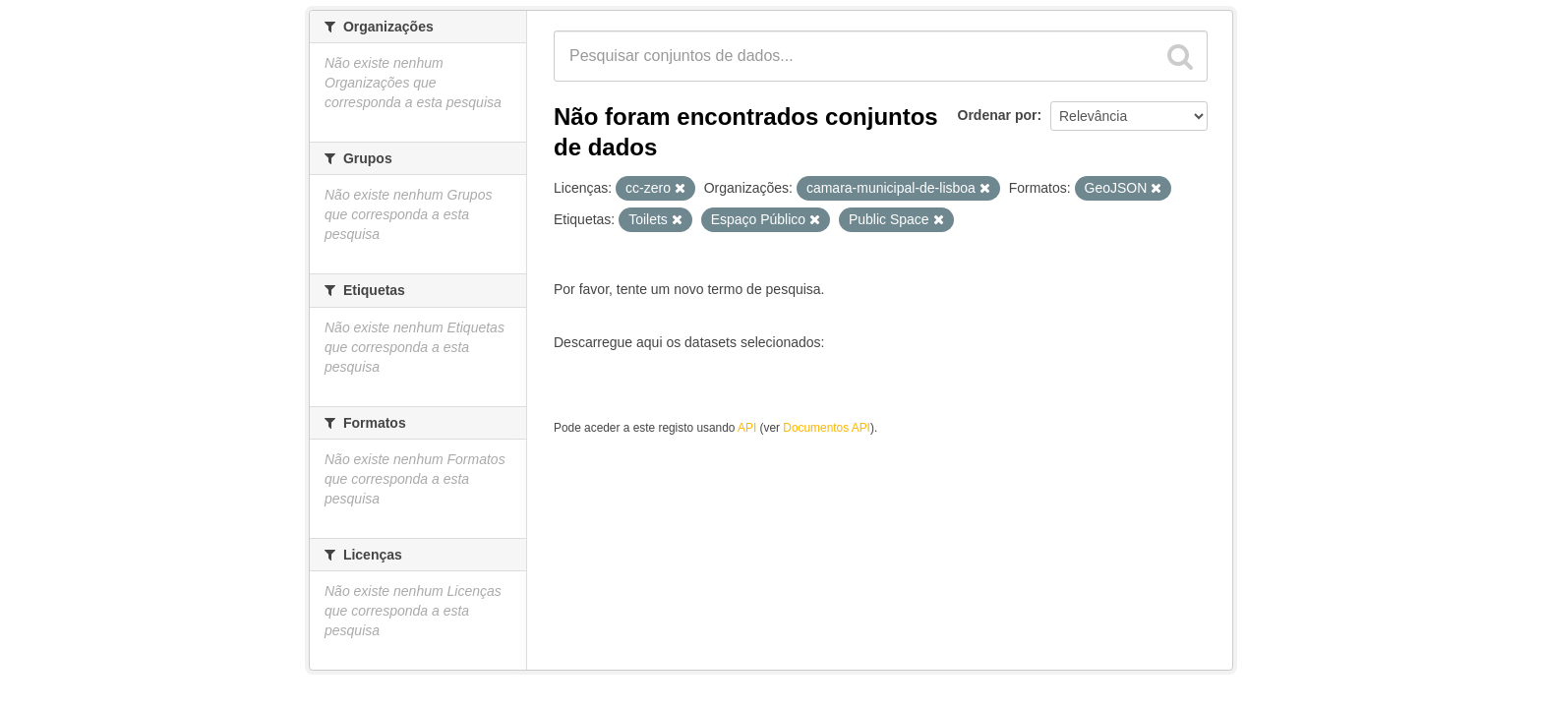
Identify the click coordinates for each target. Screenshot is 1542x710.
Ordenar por (998, 115)
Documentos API (826, 428)
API (747, 428)
